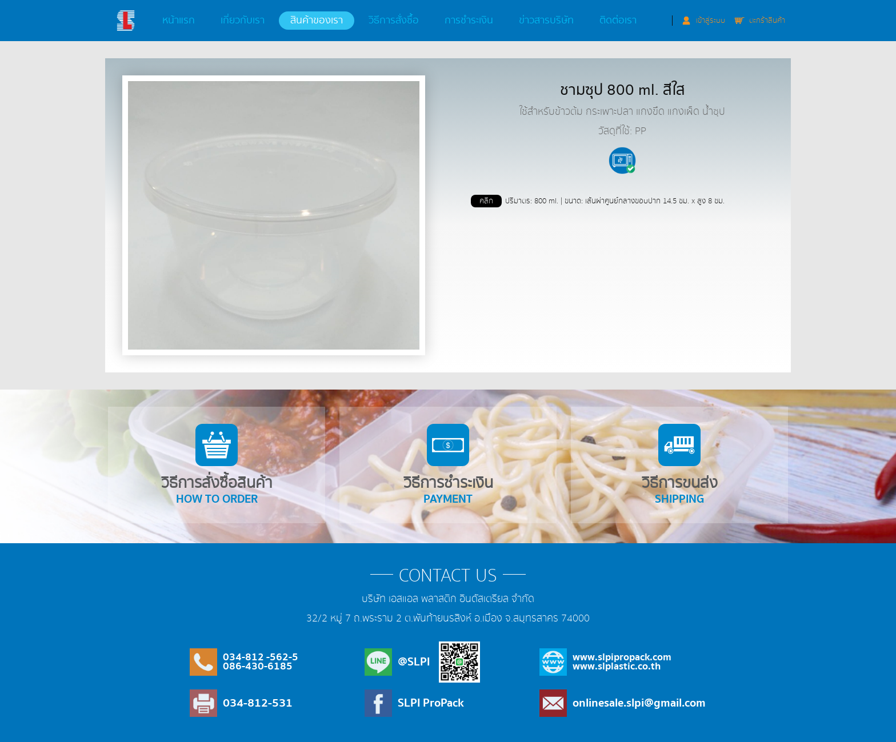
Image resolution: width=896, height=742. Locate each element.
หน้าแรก (178, 20)
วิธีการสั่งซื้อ (394, 20)
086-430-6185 (258, 666)
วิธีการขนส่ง (679, 466)
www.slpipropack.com (622, 657)
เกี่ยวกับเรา (243, 20)
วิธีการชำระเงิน (448, 466)
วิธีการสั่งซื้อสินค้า (216, 466)
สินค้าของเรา (316, 20)
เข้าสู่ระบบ (710, 20)
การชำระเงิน (469, 20)
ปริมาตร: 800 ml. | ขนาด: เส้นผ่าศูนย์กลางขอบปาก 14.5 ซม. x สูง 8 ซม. (598, 201)
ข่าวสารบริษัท (546, 20)
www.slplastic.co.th (617, 666)
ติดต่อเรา (618, 20)
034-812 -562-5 (260, 657)
